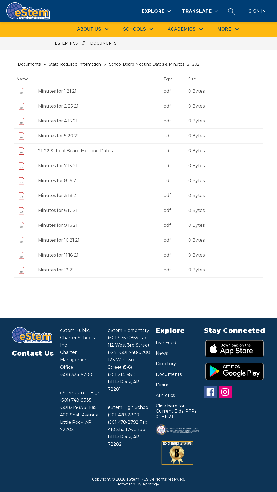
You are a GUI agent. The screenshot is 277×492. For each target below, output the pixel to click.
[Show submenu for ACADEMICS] (182, 29)
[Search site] (231, 11)
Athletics (165, 395)
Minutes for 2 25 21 (58, 106)
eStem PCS (66, 43)
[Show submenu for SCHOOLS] (134, 29)
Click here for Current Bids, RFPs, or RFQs (176, 411)
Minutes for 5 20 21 (58, 135)
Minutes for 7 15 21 (57, 165)
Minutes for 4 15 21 (57, 121)
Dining (163, 384)
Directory (166, 363)
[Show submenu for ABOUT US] (89, 29)
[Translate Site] (200, 11)
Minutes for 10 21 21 (59, 240)
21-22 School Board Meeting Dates (75, 150)
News (162, 353)
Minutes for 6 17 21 (57, 210)
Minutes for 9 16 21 (57, 225)
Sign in (257, 11)
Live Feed (166, 342)
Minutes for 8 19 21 (58, 180)
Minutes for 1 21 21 (57, 91)
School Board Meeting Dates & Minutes (146, 64)
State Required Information (75, 64)
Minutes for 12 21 (56, 270)
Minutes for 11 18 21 (58, 255)
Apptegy (151, 484)
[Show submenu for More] (224, 29)
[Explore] (156, 11)
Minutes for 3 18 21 (58, 195)
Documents (103, 43)
